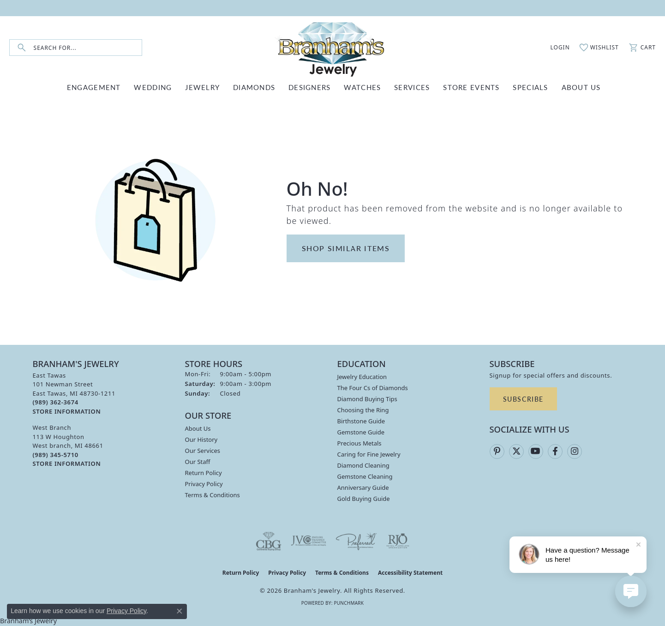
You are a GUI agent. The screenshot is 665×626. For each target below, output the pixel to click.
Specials (530, 87)
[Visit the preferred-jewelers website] (356, 541)
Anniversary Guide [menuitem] (363, 487)
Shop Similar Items (346, 248)
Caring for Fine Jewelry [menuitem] (369, 454)
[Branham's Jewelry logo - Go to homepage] (333, 47)
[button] (555, 47)
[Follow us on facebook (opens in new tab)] (555, 451)
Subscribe (523, 398)
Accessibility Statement (410, 573)
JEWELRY (202, 87)
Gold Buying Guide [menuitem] (363, 498)
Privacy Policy (204, 484)
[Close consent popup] (179, 611)
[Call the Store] (55, 402)
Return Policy (203, 473)
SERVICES (412, 87)
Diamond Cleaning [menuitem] (363, 465)
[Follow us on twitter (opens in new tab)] (516, 451)
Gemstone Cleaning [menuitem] (365, 476)
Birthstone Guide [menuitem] (361, 421)
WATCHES (362, 87)
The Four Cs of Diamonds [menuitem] (372, 388)
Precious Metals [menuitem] (359, 443)
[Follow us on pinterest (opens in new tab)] (497, 451)
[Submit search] (21, 48)
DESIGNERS (309, 87)
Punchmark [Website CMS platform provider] (349, 603)
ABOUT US (581, 87)
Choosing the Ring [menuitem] (363, 410)
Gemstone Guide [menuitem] (361, 432)
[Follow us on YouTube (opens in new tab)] (535, 451)
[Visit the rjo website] (397, 541)
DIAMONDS (254, 87)
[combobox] (88, 48)
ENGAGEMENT (94, 87)
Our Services (203, 450)
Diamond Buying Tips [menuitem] (367, 399)
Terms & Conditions (212, 495)
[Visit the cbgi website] (269, 541)
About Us (198, 428)
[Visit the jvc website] (309, 541)
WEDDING (153, 87)
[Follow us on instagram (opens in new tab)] (574, 451)
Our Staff (197, 461)
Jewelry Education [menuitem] (362, 377)
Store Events (471, 87)
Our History (201, 439)
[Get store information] (67, 411)
